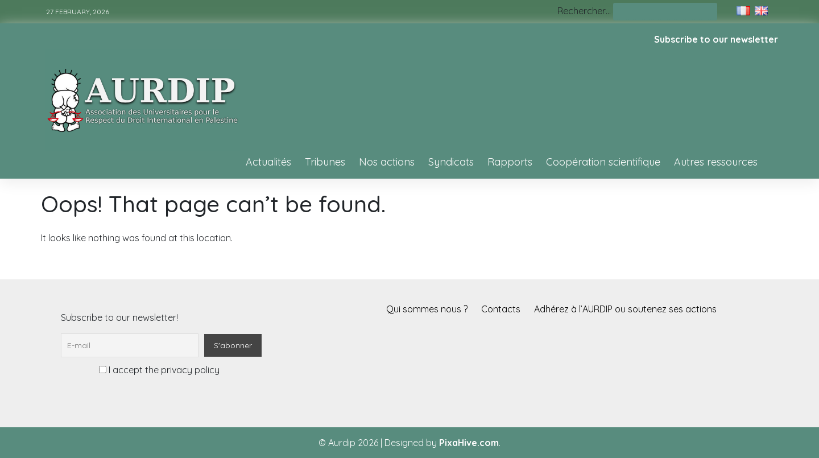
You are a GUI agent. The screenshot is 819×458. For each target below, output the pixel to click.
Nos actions (387, 161)
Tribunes (325, 161)
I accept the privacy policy (159, 370)
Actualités (268, 161)
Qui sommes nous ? (427, 309)
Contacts (500, 309)
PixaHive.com (469, 442)
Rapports (509, 161)
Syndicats (451, 161)
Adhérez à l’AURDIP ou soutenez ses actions (625, 309)
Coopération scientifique (603, 161)
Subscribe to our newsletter (716, 39)
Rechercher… (584, 10)
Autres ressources (716, 161)
